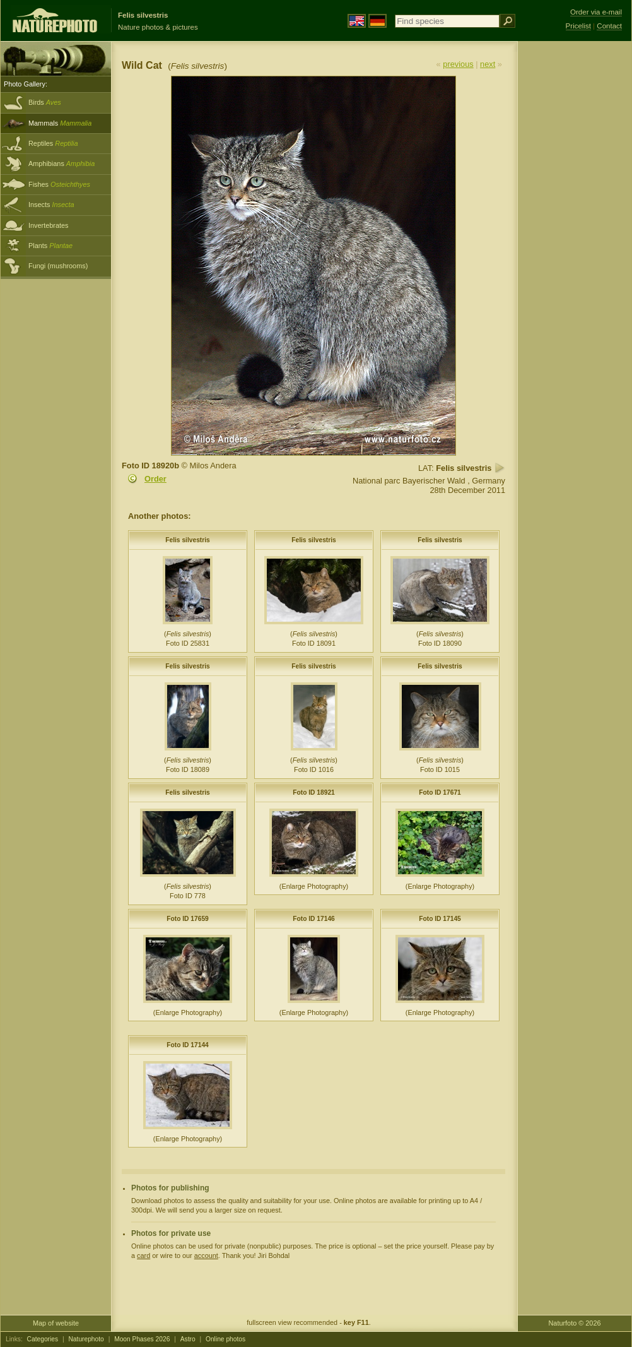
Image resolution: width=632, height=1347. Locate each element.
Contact (609, 26)
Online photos (225, 1339)
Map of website (56, 1323)
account (206, 1255)
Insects (51, 204)
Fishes (59, 184)
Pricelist (578, 26)
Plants (50, 245)
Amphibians (61, 163)
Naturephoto (85, 1339)
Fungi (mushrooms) (58, 266)
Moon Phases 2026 (142, 1339)
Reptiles (53, 143)
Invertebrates (48, 225)
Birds (44, 102)
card (143, 1255)
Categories (43, 1339)
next (487, 64)
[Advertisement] (574, 243)
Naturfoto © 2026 (575, 1323)
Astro (188, 1339)
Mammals (59, 123)
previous (458, 64)
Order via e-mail (596, 12)
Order (155, 479)
